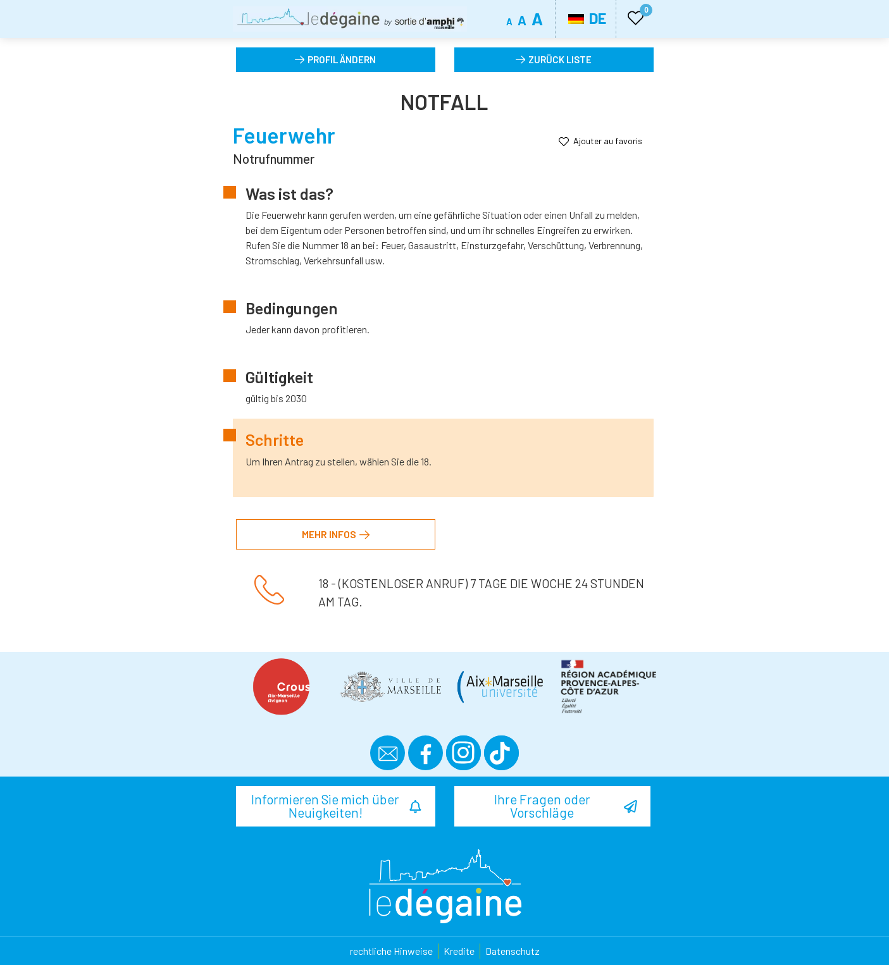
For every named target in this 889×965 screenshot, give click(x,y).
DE (587, 18)
